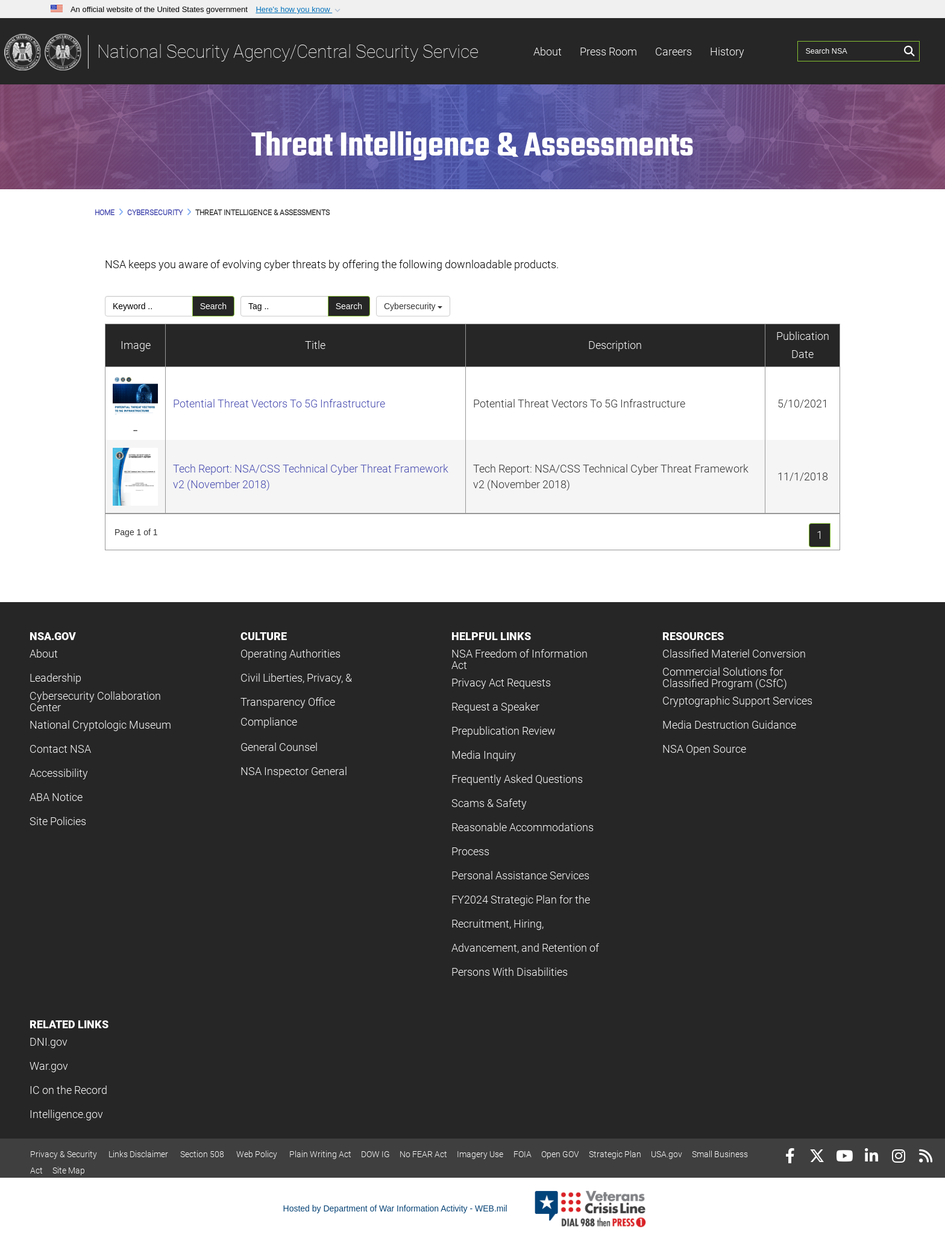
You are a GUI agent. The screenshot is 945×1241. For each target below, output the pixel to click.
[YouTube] (844, 1157)
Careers (673, 51)
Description (615, 345)
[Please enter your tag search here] (284, 306)
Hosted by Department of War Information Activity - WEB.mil (395, 1208)
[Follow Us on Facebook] (789, 1157)
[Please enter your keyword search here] (149, 306)
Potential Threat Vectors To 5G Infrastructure (279, 403)
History (727, 51)
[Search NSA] (849, 51)
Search (213, 306)
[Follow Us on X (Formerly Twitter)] (816, 1157)
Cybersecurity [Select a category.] (413, 306)
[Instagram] (898, 1157)
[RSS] (925, 1157)
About (547, 51)
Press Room (608, 51)
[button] (299, 10)
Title (315, 345)
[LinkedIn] (871, 1157)
